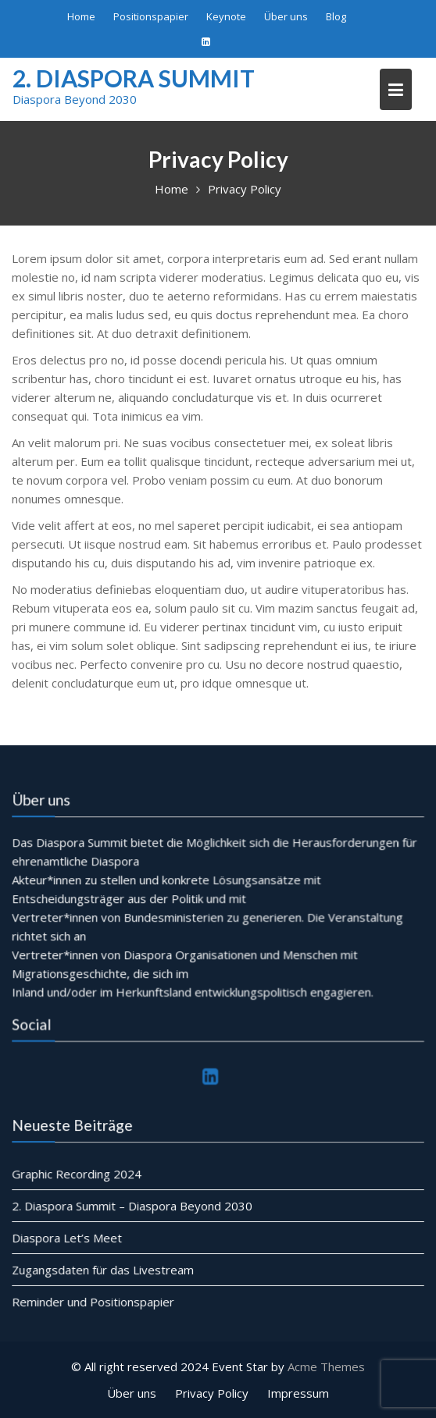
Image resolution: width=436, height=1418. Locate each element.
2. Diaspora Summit (134, 78)
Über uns (286, 16)
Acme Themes (326, 1366)
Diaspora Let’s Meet (68, 1238)
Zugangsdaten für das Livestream (103, 1270)
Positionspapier (150, 16)
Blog (336, 16)
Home (81, 16)
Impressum (298, 1393)
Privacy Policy (211, 1393)
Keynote (226, 16)
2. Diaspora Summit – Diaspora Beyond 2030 (132, 1206)
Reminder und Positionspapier (93, 1301)
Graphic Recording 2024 (77, 1174)
